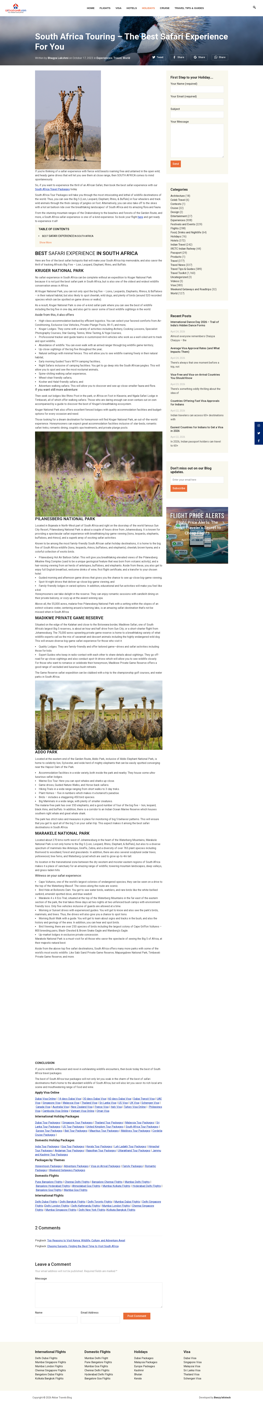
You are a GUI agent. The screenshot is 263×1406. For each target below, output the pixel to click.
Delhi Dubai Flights (46, 1358)
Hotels (132, 8)
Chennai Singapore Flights (50, 1370)
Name (38, 1312)
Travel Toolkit (178, 273)
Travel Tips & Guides (189, 8)
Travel (118, 58)
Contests (176, 204)
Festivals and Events (183, 224)
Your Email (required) (197, 99)
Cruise (165, 8)
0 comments (206, 540)
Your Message (197, 139)
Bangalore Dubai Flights (49, 1374)
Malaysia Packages (145, 1362)
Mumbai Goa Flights (96, 1366)
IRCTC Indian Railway (183, 248)
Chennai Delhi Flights (97, 1370)
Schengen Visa (192, 1378)
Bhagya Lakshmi (58, 58)
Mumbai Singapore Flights (50, 1362)
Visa (118, 8)
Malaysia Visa (192, 1366)
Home (90, 8)
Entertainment (179, 216)
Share (180, 57)
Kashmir (139, 1370)
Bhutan (138, 1374)
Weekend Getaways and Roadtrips (191, 289)
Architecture (178, 195)
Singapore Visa (193, 1362)
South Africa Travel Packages (52, 189)
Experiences (104, 58)
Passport (176, 252)
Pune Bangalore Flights (98, 1362)
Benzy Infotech (222, 1397)
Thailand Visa (191, 1374)
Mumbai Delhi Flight (96, 1358)
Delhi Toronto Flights (100, 1201)
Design (175, 212)
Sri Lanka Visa (192, 1370)
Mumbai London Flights (49, 1366)
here (140, 217)
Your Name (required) (197, 86)
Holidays (148, 8)
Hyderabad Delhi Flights (99, 1374)
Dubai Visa (190, 1358)
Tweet (160, 57)
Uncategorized (179, 277)
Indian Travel (178, 244)
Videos (175, 281)
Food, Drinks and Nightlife (186, 232)
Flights (105, 8)
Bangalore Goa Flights (97, 1378)
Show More (45, 242)
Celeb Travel (178, 200)
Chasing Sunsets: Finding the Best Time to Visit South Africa (83, 1246)
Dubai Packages (143, 1358)
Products (176, 256)
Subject (197, 111)
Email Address (90, 1312)
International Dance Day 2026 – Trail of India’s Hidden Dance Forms (195, 323)
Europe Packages (144, 1366)
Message (41, 1278)
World (127, 58)
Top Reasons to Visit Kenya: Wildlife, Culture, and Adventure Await (86, 1240)
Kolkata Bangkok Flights (49, 1378)
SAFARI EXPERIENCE (67, 236)
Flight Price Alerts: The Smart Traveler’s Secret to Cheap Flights (197, 527)
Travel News (178, 265)
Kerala (138, 1378)
